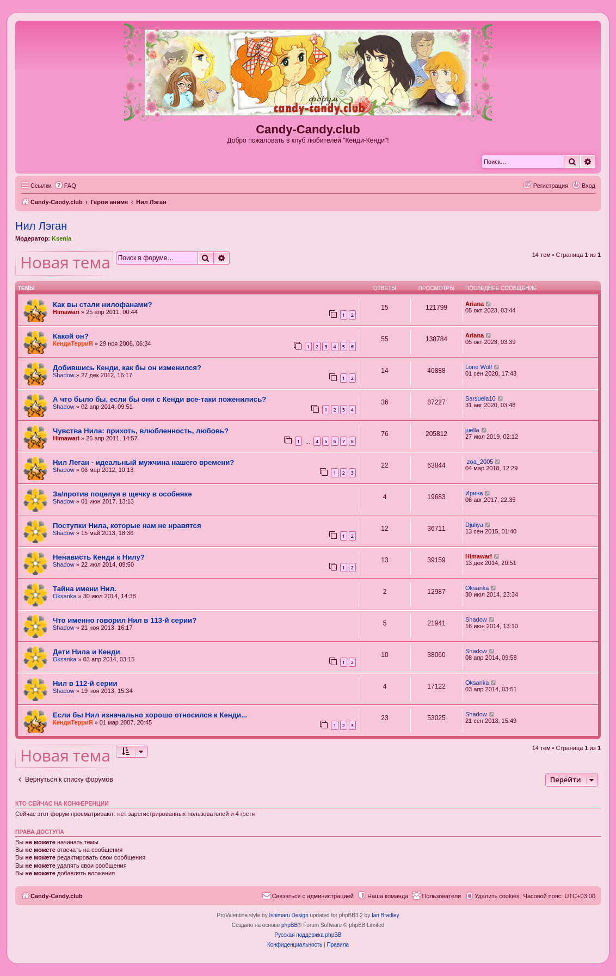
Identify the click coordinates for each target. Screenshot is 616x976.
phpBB (289, 925)
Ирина (474, 493)
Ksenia (61, 238)
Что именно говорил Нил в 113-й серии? (124, 620)
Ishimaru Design (288, 915)
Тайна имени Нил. (84, 589)
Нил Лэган (41, 226)
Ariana (474, 303)
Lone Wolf (478, 367)
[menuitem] (65, 185)
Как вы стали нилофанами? (102, 304)
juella (472, 430)
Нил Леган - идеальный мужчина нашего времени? (143, 462)
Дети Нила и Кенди (86, 652)
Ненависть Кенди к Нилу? (99, 557)
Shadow (64, 375)
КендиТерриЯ (73, 343)
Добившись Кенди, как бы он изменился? (127, 368)
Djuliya (474, 524)
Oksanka (64, 596)
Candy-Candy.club (308, 129)
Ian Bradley (385, 915)
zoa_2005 (479, 461)
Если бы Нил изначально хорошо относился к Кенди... (150, 715)
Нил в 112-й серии (85, 683)
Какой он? (71, 336)
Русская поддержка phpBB (307, 935)
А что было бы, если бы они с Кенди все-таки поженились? (159, 399)
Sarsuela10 (480, 398)
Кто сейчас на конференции (62, 803)
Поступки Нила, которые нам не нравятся (127, 525)
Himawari (66, 312)
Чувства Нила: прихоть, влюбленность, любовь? (141, 431)
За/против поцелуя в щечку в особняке (122, 494)
